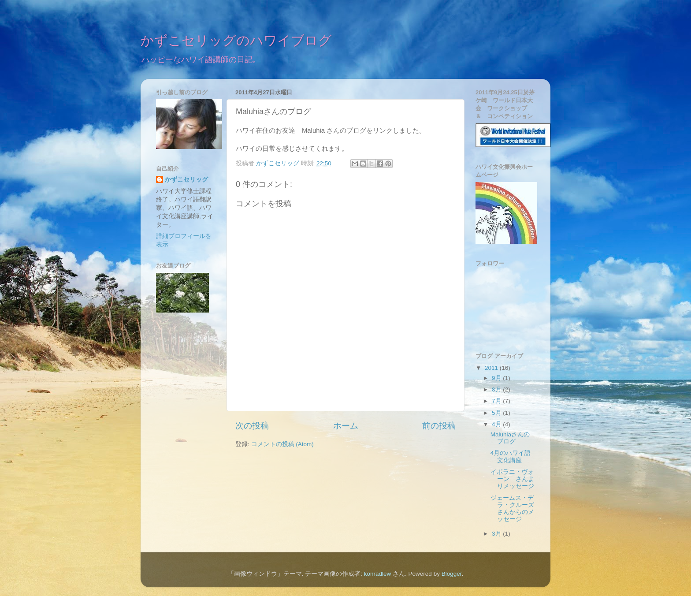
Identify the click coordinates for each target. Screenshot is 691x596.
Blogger (452, 573)
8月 (497, 389)
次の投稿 (252, 425)
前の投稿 (439, 425)
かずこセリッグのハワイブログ (236, 41)
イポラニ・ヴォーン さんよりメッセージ (512, 479)
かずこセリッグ (186, 179)
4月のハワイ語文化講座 (510, 456)
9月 (497, 378)
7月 (497, 401)
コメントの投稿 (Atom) (282, 444)
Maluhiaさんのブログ (510, 438)
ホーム (345, 425)
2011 (492, 368)
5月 (497, 413)
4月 (497, 424)
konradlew (377, 573)
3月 (497, 533)
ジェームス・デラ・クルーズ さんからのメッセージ (515, 509)
